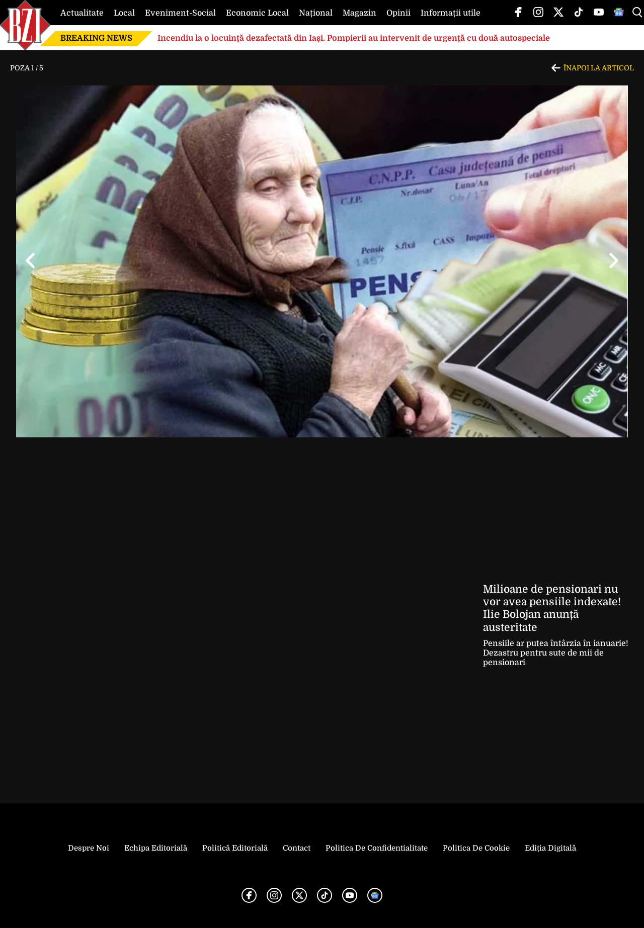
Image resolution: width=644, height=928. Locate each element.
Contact (296, 848)
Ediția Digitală (550, 848)
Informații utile (450, 13)
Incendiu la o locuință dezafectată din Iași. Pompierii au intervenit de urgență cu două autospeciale (353, 38)
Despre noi (88, 848)
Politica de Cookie (476, 848)
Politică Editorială (235, 848)
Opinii (398, 13)
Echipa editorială (155, 848)
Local (124, 13)
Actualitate (82, 13)
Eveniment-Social (180, 13)
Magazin (359, 13)
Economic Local (257, 13)
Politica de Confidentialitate (377, 848)
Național (316, 13)
